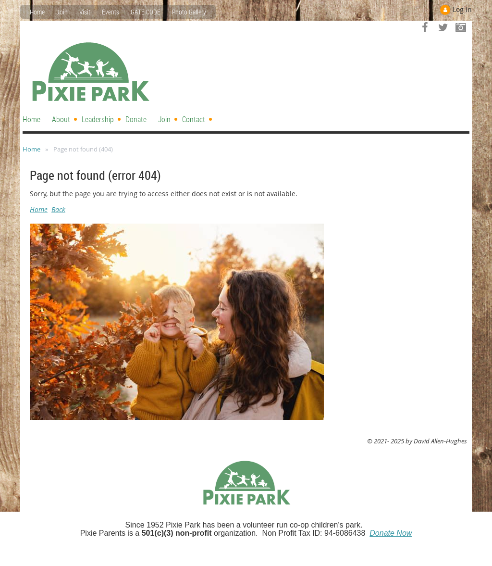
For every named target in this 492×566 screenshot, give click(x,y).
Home (37, 11)
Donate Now (390, 533)
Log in (462, 9)
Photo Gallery (189, 11)
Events (110, 11)
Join (62, 11)
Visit (84, 11)
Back (58, 209)
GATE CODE (145, 11)
